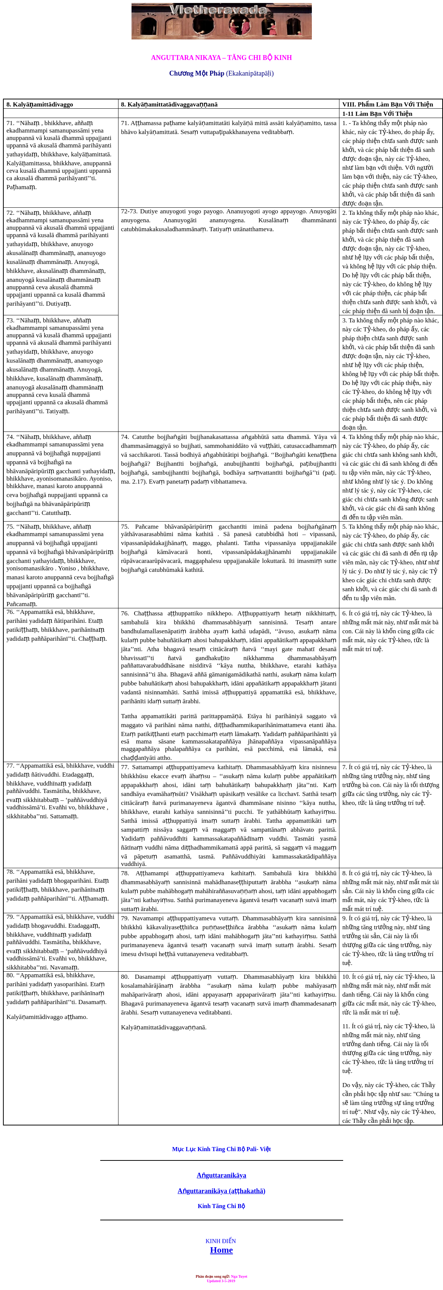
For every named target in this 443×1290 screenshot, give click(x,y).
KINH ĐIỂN (221, 1241)
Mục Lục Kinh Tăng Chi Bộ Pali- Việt (221, 1149)
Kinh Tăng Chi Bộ (222, 1206)
